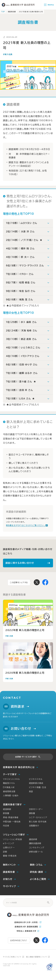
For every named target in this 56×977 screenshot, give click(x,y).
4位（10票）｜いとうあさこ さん (23, 347)
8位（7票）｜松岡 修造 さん (20, 282)
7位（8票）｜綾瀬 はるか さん (21, 373)
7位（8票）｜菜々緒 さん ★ (21, 381)
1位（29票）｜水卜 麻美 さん (21, 322)
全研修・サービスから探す (26, 757)
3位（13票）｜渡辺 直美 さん (21, 339)
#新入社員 (7, 54)
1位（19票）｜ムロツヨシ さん (21, 223)
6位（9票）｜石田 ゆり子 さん (21, 364)
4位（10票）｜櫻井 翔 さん (20, 248)
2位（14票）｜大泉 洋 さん (20, 231)
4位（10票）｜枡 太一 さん (20, 257)
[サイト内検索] (48, 902)
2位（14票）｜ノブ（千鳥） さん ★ (24, 240)
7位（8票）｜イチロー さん (19, 274)
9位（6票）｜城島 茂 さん (19, 299)
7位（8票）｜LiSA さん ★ (20, 398)
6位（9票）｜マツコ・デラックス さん (25, 265)
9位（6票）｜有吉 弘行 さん (20, 291)
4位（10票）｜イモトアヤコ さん (22, 356)
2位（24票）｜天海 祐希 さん (21, 330)
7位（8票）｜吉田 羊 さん (19, 390)
